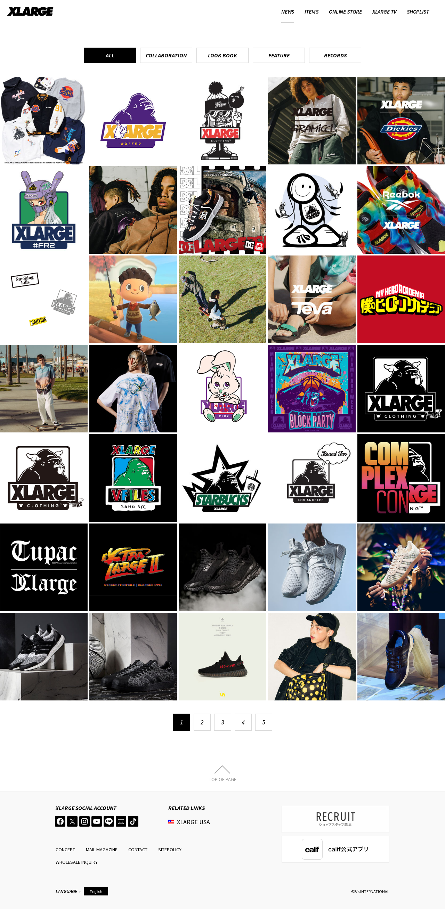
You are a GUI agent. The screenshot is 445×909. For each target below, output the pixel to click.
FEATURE (279, 55)
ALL (110, 55)
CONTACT (137, 849)
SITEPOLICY (169, 849)
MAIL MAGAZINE (102, 849)
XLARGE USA (193, 822)
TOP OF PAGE (222, 779)
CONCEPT (65, 849)
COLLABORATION (166, 55)
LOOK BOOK (222, 55)
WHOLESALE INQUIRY (77, 862)
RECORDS (335, 55)
